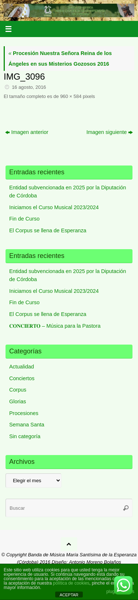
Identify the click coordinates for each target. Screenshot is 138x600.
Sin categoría (24, 436)
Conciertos (22, 378)
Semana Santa (26, 425)
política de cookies (71, 583)
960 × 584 (70, 96)
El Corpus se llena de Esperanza (47, 230)
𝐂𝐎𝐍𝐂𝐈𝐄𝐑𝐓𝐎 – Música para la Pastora (54, 326)
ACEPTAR (69, 595)
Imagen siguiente (109, 132)
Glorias (17, 401)
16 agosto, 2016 (29, 87)
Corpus (17, 390)
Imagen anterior (27, 132)
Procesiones (23, 413)
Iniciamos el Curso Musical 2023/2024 (54, 207)
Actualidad (21, 367)
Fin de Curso (24, 219)
